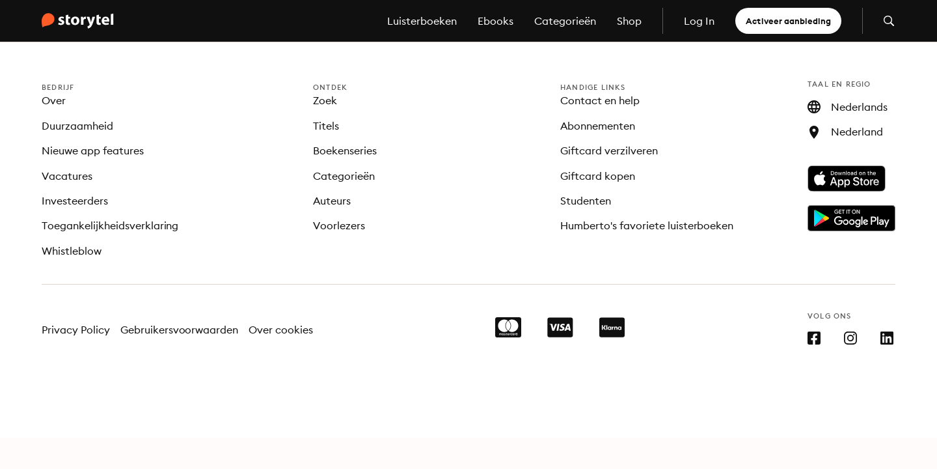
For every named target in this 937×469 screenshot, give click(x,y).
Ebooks (495, 20)
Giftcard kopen (597, 175)
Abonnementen (597, 125)
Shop (629, 20)
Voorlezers (339, 225)
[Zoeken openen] (888, 21)
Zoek (325, 100)
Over (54, 100)
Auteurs (332, 200)
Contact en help (600, 100)
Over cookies (281, 329)
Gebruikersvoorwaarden (179, 329)
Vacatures (67, 175)
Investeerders (75, 200)
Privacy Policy (76, 329)
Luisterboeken (422, 20)
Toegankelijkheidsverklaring (110, 225)
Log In (699, 20)
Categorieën (565, 20)
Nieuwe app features (93, 150)
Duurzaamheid (77, 125)
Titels (326, 125)
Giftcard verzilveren (609, 150)
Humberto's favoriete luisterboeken (646, 225)
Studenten (585, 200)
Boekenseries (345, 150)
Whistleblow (72, 250)
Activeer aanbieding (788, 21)
